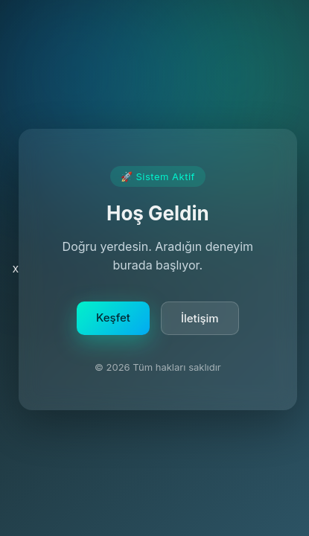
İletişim (200, 321)
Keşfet (113, 320)
